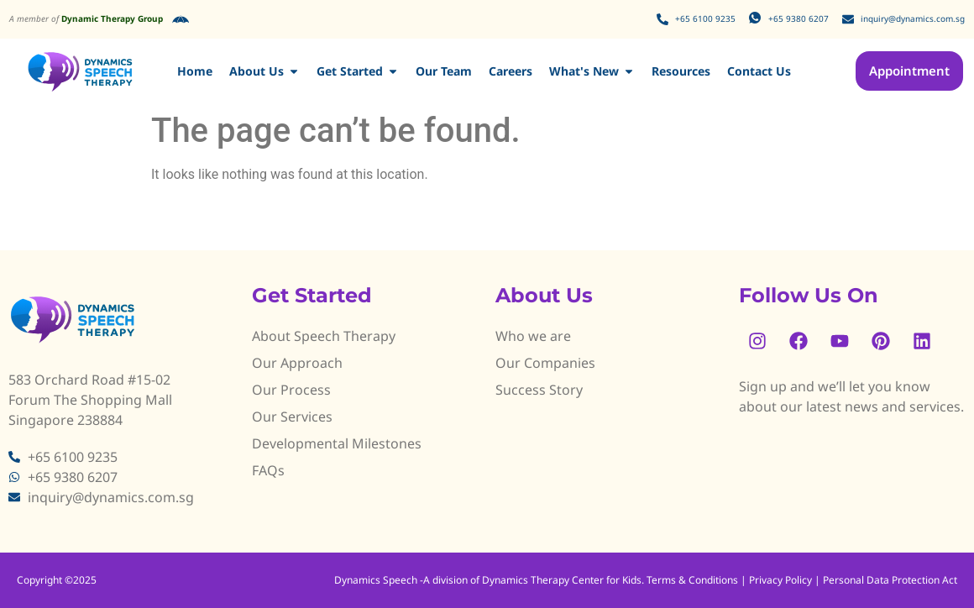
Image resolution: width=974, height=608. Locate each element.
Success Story (539, 389)
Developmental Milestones (337, 443)
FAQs (268, 470)
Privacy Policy (780, 580)
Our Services (292, 416)
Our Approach (297, 363)
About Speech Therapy (323, 336)
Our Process (291, 389)
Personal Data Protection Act (890, 580)
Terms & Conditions (694, 580)
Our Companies (545, 363)
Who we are (533, 336)
